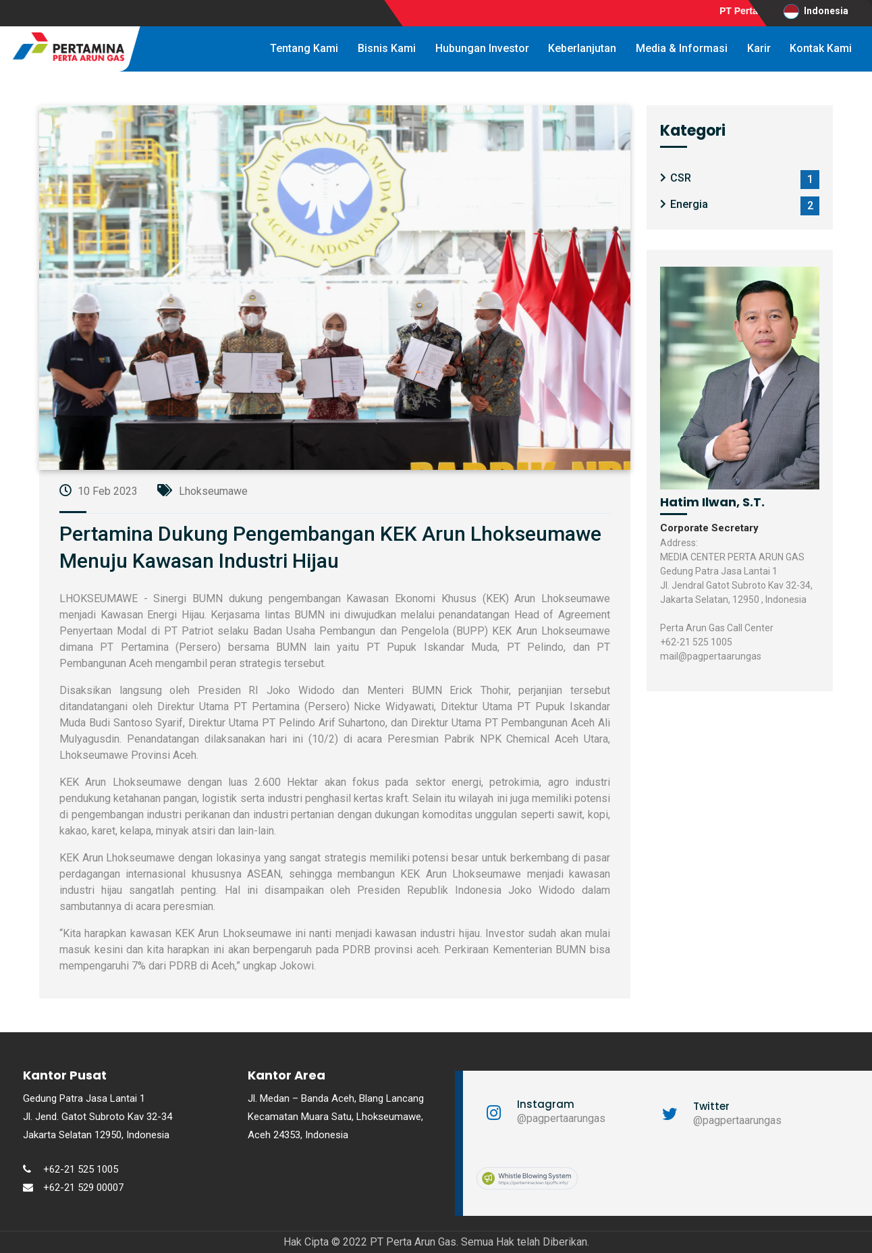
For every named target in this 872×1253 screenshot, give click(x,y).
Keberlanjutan (582, 48)
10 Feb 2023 (98, 491)
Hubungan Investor (482, 48)
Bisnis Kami (387, 48)
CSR (680, 177)
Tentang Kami (304, 48)
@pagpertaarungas (561, 1118)
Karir (759, 48)
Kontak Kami (821, 48)
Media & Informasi (682, 48)
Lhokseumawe (202, 491)
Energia (689, 204)
